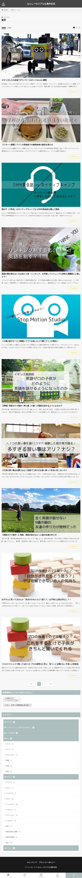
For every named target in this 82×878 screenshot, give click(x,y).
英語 (9, 771)
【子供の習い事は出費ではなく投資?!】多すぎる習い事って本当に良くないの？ (34, 470)
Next (50, 684)
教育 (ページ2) (15, 10)
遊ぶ (9, 843)
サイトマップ (32, 862)
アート (10, 749)
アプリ (10, 744)
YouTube (10, 722)
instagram (41, 875)
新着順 (4, 28)
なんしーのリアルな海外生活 (41, 4)
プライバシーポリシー (47, 862)
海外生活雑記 (12, 837)
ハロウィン (11, 810)
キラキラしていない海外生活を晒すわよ (20, 727)
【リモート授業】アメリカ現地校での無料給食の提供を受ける (27, 145)
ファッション (12, 815)
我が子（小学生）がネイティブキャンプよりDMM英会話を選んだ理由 (30, 209)
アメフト (10, 782)
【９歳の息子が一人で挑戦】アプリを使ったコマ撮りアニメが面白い (30, 341)
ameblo (57, 875)
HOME (6, 10)
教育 (9, 738)
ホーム (8, 875)
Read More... (74, 92)
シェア (24, 875)
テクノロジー (12, 755)
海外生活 (10, 777)
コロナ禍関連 (12, 733)
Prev (31, 684)
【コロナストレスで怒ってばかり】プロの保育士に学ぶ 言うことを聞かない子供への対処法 (40, 664)
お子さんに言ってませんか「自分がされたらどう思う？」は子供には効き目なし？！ (36, 599)
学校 (9, 766)
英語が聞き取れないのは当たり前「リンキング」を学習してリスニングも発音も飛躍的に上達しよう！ (41, 275)
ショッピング (12, 804)
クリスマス (11, 793)
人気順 (9, 28)
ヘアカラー (11, 821)
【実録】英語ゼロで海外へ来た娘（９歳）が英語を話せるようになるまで (32, 406)
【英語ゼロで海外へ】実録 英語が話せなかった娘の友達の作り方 (29, 535)
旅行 (9, 826)
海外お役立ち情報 (13, 832)
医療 (9, 760)
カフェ (10, 788)
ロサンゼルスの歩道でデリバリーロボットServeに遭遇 (24, 80)
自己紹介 (10, 848)
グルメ (10, 799)
